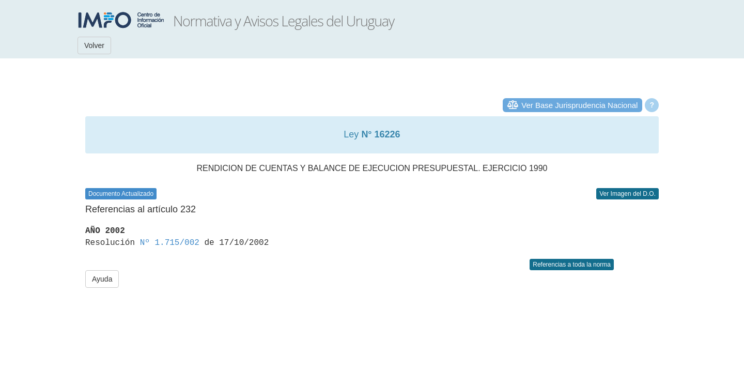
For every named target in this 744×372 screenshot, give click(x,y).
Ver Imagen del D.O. (627, 193)
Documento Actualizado (120, 193)
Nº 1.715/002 (169, 242)
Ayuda (102, 279)
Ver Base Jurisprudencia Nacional (579, 105)
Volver (94, 45)
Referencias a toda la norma (572, 264)
